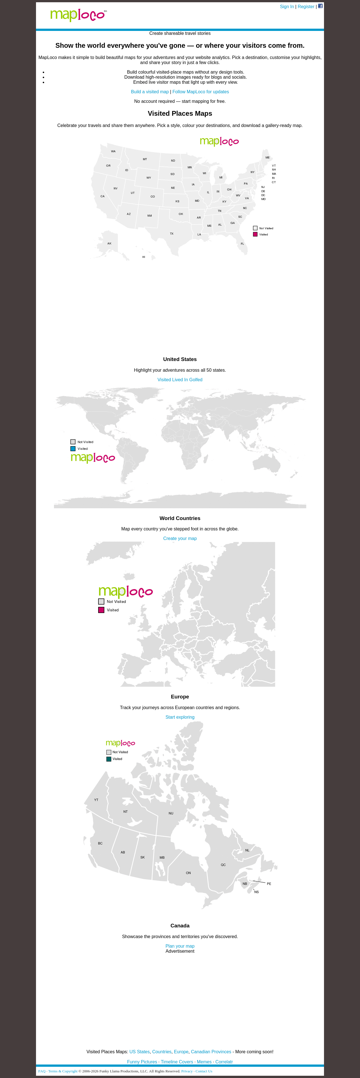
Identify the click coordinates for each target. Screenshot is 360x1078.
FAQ (42, 1071)
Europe (181, 1051)
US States (139, 1051)
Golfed (195, 379)
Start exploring (179, 717)
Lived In (180, 379)
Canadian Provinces (211, 1051)
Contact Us (203, 1071)
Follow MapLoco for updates (200, 91)
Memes (204, 1061)
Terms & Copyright (62, 1071)
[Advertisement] (180, 311)
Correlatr (224, 1061)
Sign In (287, 6)
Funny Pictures (142, 1061)
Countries (161, 1051)
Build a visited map (150, 91)
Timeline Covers (177, 1061)
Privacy (187, 1071)
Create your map (180, 538)
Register (306, 6)
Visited (164, 379)
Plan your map (179, 946)
